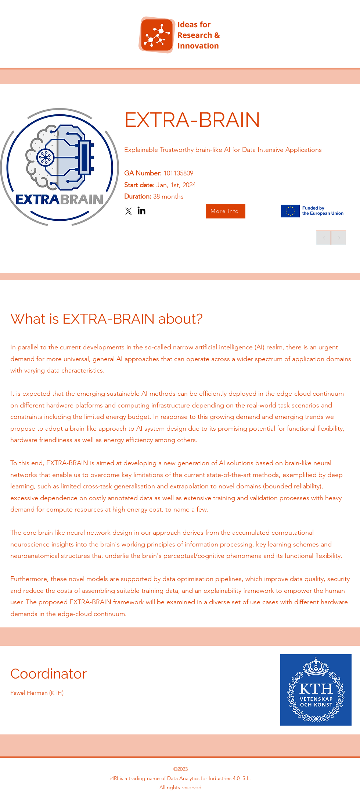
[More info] (225, 211)
